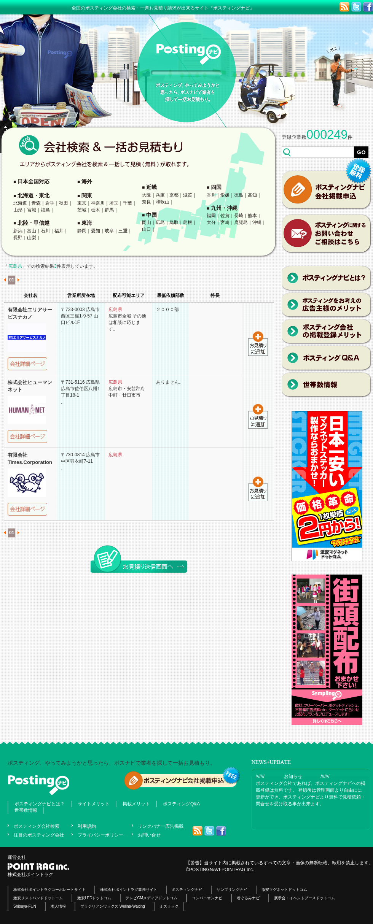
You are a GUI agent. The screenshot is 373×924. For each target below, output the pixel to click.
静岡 (81, 230)
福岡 (211, 215)
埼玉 (113, 203)
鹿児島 (241, 222)
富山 (31, 230)
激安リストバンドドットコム (38, 898)
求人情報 (58, 906)
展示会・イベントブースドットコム (304, 898)
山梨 (31, 237)
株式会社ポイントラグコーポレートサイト (49, 889)
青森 (36, 203)
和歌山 (162, 202)
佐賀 (225, 215)
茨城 (81, 210)
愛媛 (225, 195)
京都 (174, 195)
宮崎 (225, 222)
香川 (211, 195)
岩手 (49, 203)
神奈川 (98, 203)
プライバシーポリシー (100, 835)
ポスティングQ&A (181, 804)
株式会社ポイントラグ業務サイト (128, 889)
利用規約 (87, 826)
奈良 (146, 202)
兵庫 (160, 195)
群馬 (109, 210)
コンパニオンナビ (207, 898)
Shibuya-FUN (24, 906)
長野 (17, 237)
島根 (187, 222)
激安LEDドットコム (94, 898)
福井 (59, 230)
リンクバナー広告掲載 (160, 826)
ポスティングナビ (187, 889)
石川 (45, 230)
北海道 (20, 203)
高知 (252, 195)
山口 (146, 229)
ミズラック (169, 906)
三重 (123, 230)
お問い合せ (149, 835)
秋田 (63, 203)
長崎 (238, 215)
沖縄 (256, 222)
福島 (45, 210)
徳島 (238, 195)
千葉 (127, 203)
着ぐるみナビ (248, 898)
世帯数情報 (25, 810)
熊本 (252, 215)
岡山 (146, 222)
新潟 (17, 230)
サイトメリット (94, 804)
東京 (81, 203)
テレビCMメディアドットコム (151, 898)
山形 (17, 210)
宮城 (31, 210)
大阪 (146, 195)
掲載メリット (136, 804)
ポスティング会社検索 (36, 826)
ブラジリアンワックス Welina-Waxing (112, 906)
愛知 (95, 230)
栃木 (95, 210)
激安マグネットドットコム (284, 889)
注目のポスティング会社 (39, 835)
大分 (211, 222)
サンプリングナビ (232, 889)
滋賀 (187, 195)
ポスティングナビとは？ (39, 804)
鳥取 (174, 222)
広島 (160, 222)
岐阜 (109, 230)
